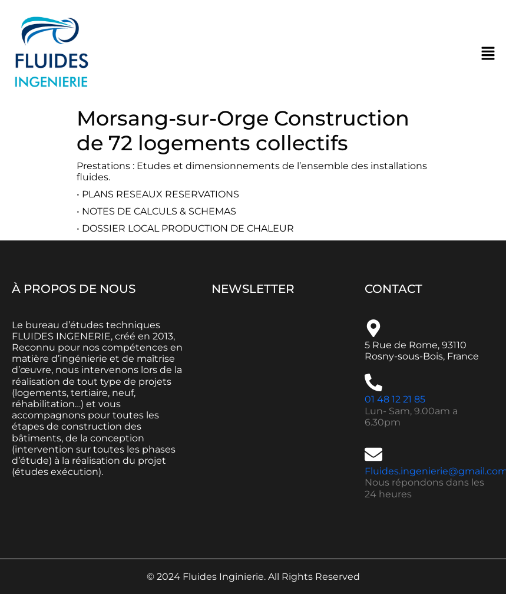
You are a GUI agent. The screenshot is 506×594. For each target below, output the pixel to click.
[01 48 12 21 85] (373, 382)
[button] (488, 53)
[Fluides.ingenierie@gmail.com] (373, 454)
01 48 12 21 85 (395, 399)
